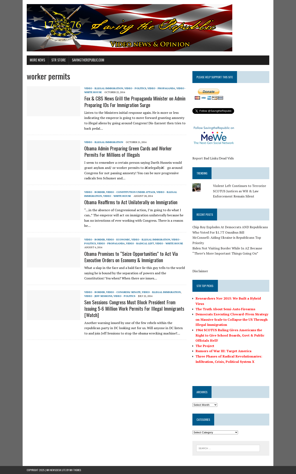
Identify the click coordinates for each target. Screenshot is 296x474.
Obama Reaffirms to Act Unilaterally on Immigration (130, 202)
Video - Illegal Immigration (103, 88)
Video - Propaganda (161, 88)
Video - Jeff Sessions (98, 296)
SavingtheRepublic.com (88, 60)
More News (37, 60)
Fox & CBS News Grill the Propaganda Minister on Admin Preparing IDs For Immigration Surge (134, 101)
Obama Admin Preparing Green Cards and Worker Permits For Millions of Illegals (128, 151)
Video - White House (117, 195)
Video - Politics (135, 88)
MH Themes (75, 470)
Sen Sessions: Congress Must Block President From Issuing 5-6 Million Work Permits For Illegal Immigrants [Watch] (134, 308)
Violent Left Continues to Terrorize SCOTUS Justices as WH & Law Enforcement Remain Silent (239, 190)
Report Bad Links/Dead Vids (213, 158)
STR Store (58, 60)
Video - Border (94, 192)
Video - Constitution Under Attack (130, 192)
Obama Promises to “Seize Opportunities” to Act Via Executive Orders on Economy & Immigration (131, 257)
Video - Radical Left (140, 243)
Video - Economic (118, 239)
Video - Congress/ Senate (123, 292)
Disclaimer (200, 271)
